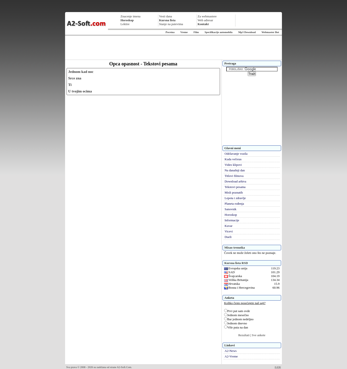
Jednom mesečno (236, 315)
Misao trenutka (234, 247)
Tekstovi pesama (235, 187)
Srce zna (74, 78)
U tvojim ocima (80, 91)
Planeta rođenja (234, 203)
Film (196, 32)
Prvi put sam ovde (237, 311)
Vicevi (229, 231)
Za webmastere (207, 16)
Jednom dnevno (235, 323)
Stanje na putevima (171, 24)
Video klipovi (233, 165)
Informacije (232, 220)
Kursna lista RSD (236, 263)
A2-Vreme (231, 356)
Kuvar (229, 226)
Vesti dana (165, 16)
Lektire (125, 24)
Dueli (228, 237)
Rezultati (244, 335)
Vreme (184, 32)
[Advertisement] (173, 47)
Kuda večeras (233, 159)
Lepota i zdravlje (235, 198)
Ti (70, 85)
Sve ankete (259, 335)
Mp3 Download (247, 32)
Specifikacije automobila (219, 32)
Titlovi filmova (234, 176)
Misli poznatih (234, 192)
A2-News (231, 351)
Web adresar (205, 20)
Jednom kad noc (80, 72)
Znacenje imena (130, 16)
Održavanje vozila (236, 153)
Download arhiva (235, 181)
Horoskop (231, 214)
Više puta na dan (236, 327)
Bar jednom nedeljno (239, 319)
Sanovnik (230, 209)
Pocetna (170, 32)
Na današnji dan (235, 170)
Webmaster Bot (270, 32)
